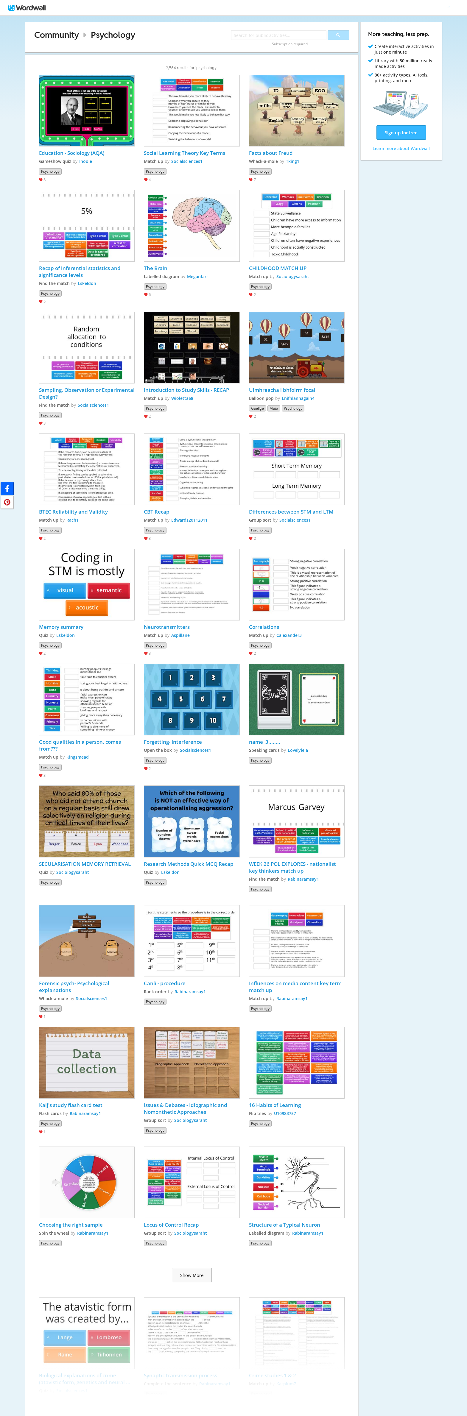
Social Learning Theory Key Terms (184, 152)
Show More (191, 1275)
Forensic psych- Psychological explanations (74, 987)
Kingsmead (77, 757)
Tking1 (292, 161)
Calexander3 (289, 635)
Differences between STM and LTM (291, 511)
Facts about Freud (271, 152)
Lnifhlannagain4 (298, 398)
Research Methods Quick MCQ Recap (189, 863)
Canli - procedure (165, 983)
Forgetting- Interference (173, 741)
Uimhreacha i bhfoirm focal (282, 389)
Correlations (264, 626)
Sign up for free (401, 132)
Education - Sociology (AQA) (71, 152)
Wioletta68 (182, 398)
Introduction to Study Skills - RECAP (186, 389)
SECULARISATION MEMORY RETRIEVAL (85, 863)
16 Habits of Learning (275, 1105)
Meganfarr (197, 276)
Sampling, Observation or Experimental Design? (87, 393)
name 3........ (264, 741)
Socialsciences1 (187, 161)
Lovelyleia (298, 750)
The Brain (155, 268)
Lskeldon (87, 283)
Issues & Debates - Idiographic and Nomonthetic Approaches (186, 1108)
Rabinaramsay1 (303, 879)
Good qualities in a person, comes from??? (80, 745)
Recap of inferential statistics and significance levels (80, 271)
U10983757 (285, 1113)
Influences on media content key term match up (296, 987)
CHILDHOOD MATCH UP (277, 268)
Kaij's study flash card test (70, 1105)
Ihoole (85, 161)
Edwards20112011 (189, 520)
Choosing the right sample (71, 1224)
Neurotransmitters (167, 626)
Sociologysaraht (292, 276)
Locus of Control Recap (171, 1224)
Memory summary (61, 626)
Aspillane (180, 635)
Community (56, 34)
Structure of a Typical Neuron (285, 1224)
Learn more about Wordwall (401, 148)
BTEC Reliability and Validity (73, 511)
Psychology (113, 34)
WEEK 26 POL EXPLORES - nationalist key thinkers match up (293, 867)
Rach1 (72, 520)
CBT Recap (156, 511)
